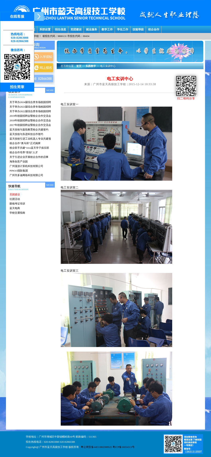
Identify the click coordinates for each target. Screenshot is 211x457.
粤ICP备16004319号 (123, 446)
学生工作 (122, 28)
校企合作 (153, 28)
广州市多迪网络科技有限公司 (26, 175)
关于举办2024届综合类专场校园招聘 (30, 102)
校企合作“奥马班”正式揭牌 (25, 143)
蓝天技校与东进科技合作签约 (26, 134)
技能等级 (138, 28)
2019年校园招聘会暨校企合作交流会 (30, 115)
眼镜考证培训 (17, 203)
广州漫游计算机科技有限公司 (26, 166)
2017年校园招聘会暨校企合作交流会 (30, 124)
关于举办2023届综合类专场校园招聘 (30, 106)
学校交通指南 (17, 212)
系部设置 (45, 28)
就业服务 (91, 28)
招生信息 (60, 28)
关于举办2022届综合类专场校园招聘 (30, 111)
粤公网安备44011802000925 (96, 446)
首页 (78, 66)
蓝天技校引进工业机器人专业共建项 (30, 138)
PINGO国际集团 (19, 170)
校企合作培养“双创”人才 (24, 152)
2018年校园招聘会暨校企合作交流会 (30, 120)
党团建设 (76, 28)
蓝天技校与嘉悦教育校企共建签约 (29, 129)
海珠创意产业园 (19, 161)
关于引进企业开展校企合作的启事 (29, 156)
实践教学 (91, 66)
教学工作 (107, 28)
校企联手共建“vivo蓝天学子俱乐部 (29, 147)
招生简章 (17, 87)
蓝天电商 (15, 208)
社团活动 (15, 199)
